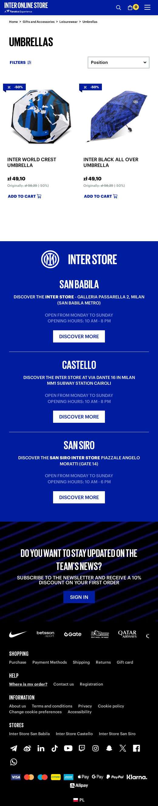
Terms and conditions (52, 706)
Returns (103, 662)
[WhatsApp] (13, 761)
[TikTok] (54, 748)
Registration (91, 684)
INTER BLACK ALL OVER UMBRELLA (110, 162)
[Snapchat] (109, 748)
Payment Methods (49, 662)
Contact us (63, 684)
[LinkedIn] (40, 748)
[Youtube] (68, 748)
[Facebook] (136, 748)
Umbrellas (89, 22)
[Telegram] (13, 748)
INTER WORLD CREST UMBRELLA (31, 162)
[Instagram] (95, 748)
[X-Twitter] (122, 748)
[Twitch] (81, 748)
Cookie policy (111, 706)
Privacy (85, 706)
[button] (79, 800)
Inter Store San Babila (29, 733)
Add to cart (24, 196)
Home (13, 22)
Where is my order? (28, 684)
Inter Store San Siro (117, 733)
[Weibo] (27, 748)
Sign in (79, 597)
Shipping (81, 662)
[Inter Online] (26, 7)
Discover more (79, 336)
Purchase (17, 662)
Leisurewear (68, 22)
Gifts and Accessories (39, 22)
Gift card (125, 662)
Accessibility (80, 711)
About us (17, 706)
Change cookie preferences (35, 711)
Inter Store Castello (74, 733)
